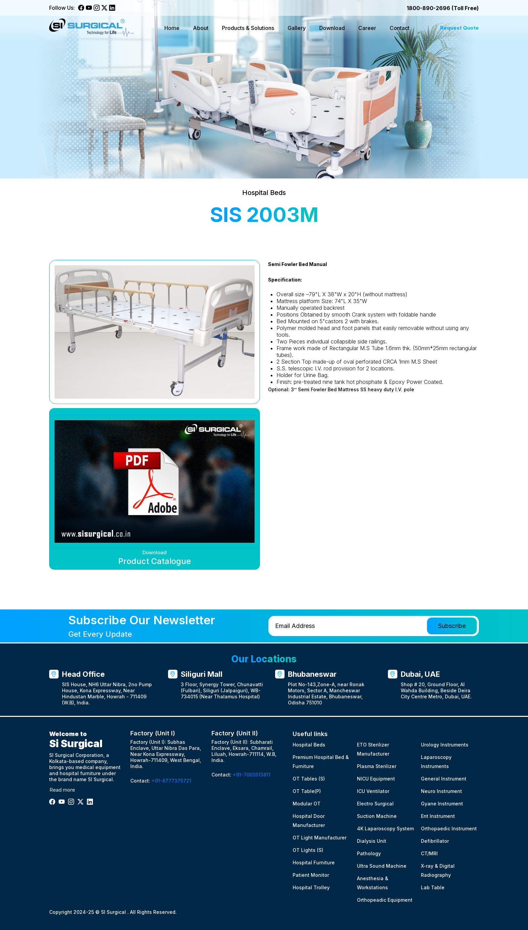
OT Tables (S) (309, 779)
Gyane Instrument (442, 803)
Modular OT (307, 803)
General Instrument (443, 779)
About (200, 28)
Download (332, 28)
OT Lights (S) (308, 850)
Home (171, 28)
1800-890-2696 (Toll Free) (443, 8)
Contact (399, 28)
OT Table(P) (307, 791)
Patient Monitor (311, 875)
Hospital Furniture (314, 862)
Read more (62, 790)
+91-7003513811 (251, 774)
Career (367, 28)
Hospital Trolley (311, 887)
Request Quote (459, 28)
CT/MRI (429, 853)
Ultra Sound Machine (381, 866)
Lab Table (432, 887)
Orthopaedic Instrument (449, 828)
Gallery (297, 28)
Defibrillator (435, 841)
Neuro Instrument (441, 791)
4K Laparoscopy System (385, 828)
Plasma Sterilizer (376, 766)
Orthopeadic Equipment (384, 900)
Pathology (369, 853)
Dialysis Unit (371, 841)
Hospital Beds (309, 745)
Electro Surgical (375, 803)
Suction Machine (377, 816)
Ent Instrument (438, 816)
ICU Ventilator (373, 791)
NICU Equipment (376, 779)
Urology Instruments (444, 745)
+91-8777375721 (171, 781)
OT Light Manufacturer (319, 837)
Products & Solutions (248, 28)
